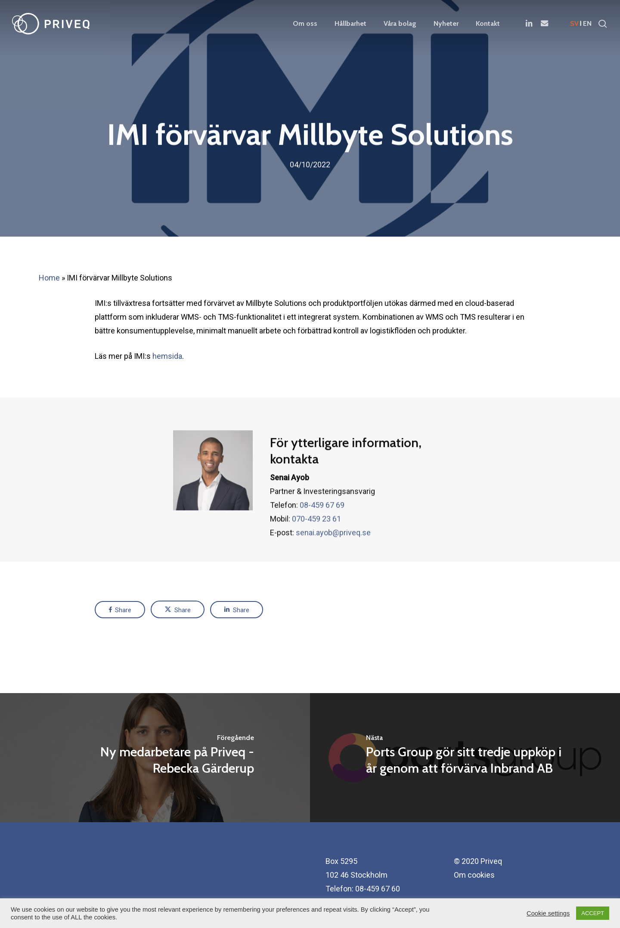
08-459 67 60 (377, 888)
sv (574, 23)
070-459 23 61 (316, 541)
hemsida (167, 356)
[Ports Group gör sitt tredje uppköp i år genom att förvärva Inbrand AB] (465, 757)
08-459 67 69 (322, 527)
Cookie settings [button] (548, 913)
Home (49, 277)
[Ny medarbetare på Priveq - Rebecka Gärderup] (155, 757)
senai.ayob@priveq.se (333, 554)
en (587, 23)
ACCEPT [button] (592, 913)
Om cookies (474, 874)
